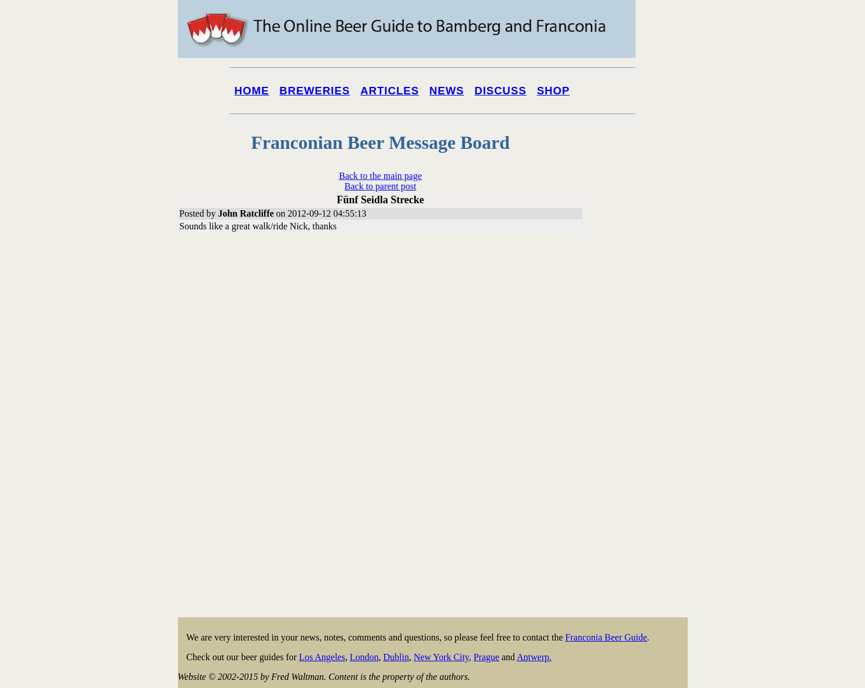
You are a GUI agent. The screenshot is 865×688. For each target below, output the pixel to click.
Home (252, 91)
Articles (389, 91)
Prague (486, 657)
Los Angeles (322, 657)
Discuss (501, 91)
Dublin (395, 657)
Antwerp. (534, 657)
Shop (553, 91)
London (364, 657)
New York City (441, 657)
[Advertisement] (641, 441)
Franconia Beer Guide (606, 637)
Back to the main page (380, 176)
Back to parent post (381, 186)
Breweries (314, 91)
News (446, 91)
